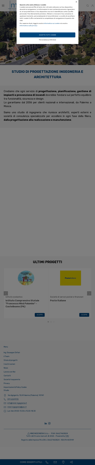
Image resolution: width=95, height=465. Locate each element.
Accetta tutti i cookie (47, 35)
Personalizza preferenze (47, 40)
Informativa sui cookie (51, 23)
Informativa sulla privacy (28, 25)
